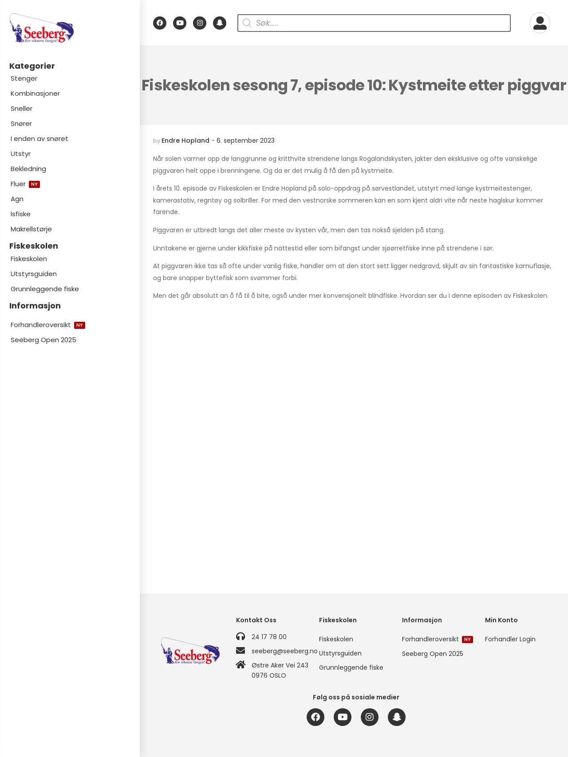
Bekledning (28, 168)
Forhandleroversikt (48, 324)
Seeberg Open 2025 (43, 339)
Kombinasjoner (35, 93)
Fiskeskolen (29, 258)
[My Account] (539, 22)
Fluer (25, 183)
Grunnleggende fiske (45, 288)
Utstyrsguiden (34, 273)
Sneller (21, 108)
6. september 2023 (246, 140)
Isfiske (21, 214)
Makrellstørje (31, 229)
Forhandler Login (510, 639)
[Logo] (70, 28)
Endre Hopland (185, 140)
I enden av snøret (39, 138)
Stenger (24, 78)
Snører (21, 123)
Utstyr (21, 153)
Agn (17, 198)
